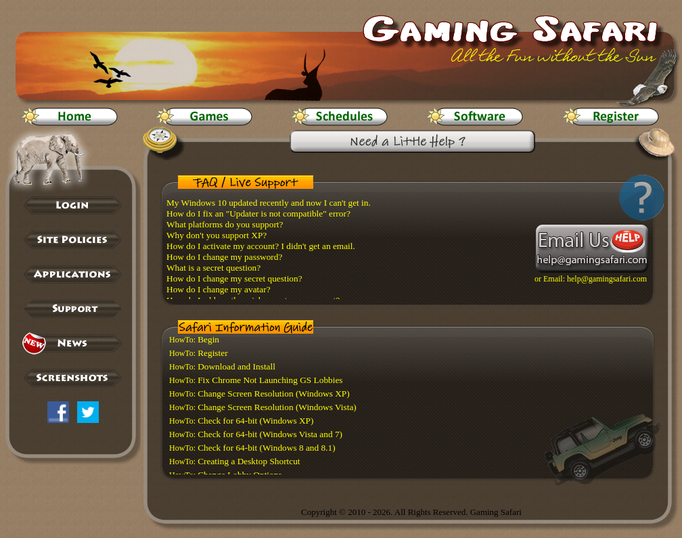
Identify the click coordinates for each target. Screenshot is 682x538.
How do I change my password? (224, 257)
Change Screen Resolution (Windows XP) (274, 393)
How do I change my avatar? (218, 289)
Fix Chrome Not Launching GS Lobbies (270, 380)
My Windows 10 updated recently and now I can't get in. (268, 203)
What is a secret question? (213, 268)
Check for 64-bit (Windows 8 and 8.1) (266, 448)
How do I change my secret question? (234, 278)
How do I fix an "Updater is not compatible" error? (258, 213)
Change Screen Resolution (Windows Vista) (277, 407)
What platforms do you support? (224, 224)
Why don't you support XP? (216, 235)
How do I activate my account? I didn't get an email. (260, 246)
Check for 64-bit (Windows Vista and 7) (270, 434)
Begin (208, 339)
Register (212, 353)
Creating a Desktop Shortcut (249, 461)
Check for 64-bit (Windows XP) (255, 421)
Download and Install (236, 366)
